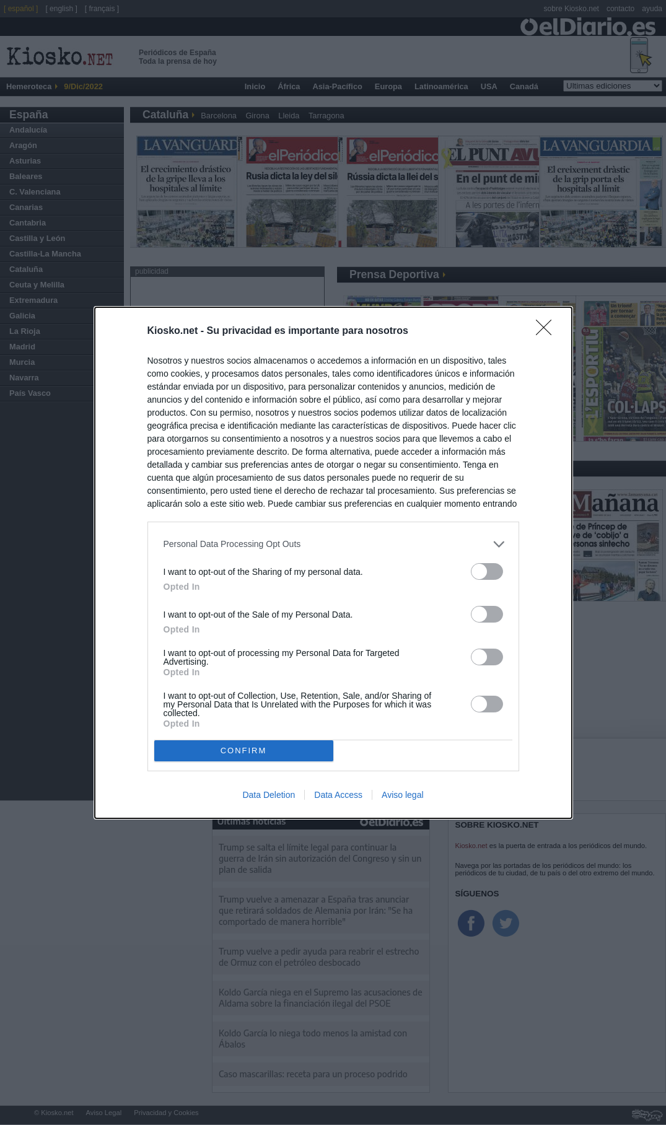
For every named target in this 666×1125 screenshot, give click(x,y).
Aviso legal (402, 795)
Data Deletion (268, 795)
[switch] (487, 571)
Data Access (338, 795)
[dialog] (333, 562)
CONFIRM (244, 750)
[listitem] (333, 544)
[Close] (547, 331)
